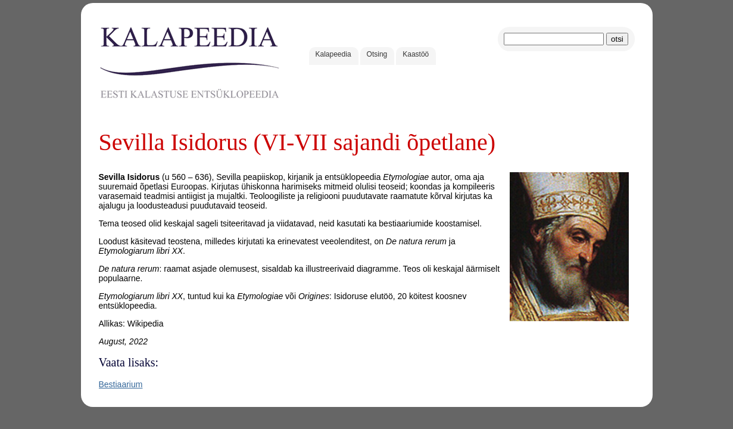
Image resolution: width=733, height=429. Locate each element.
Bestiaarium (121, 384)
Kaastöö (416, 54)
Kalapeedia (333, 54)
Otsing (377, 54)
